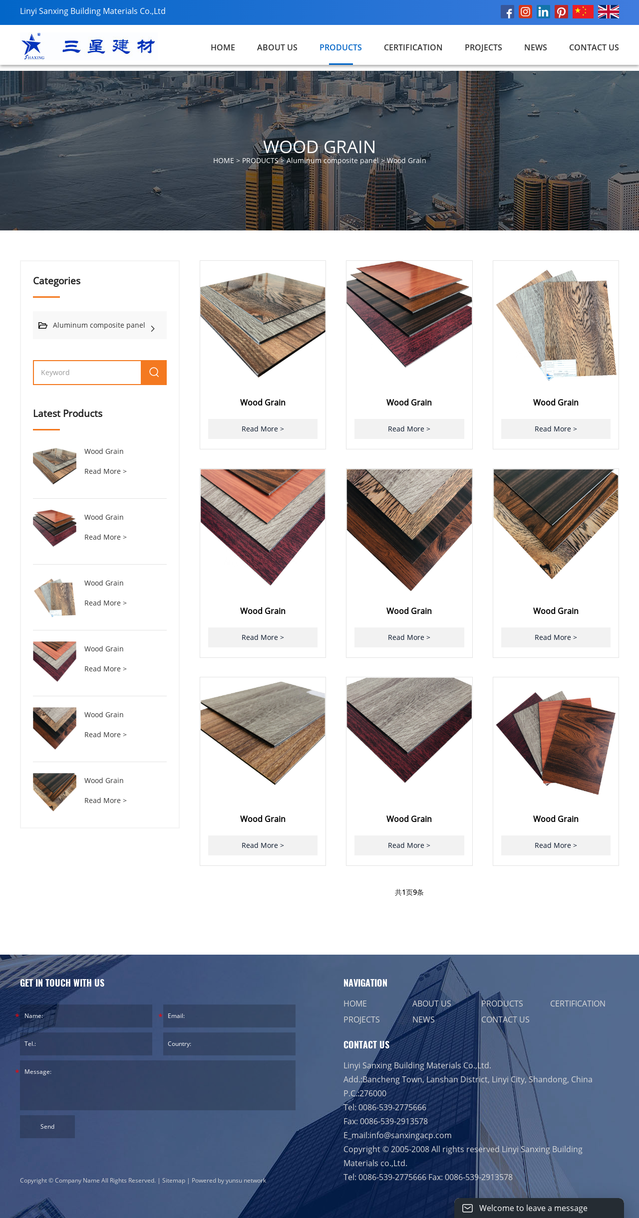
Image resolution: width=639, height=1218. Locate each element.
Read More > (105, 471)
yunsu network (246, 1180)
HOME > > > (319, 161)
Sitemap (173, 1180)
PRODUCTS (341, 47)
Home (223, 47)
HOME (355, 1003)
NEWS (535, 47)
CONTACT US (594, 47)
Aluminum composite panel (333, 160)
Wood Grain (406, 160)
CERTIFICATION (413, 47)
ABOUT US (277, 47)
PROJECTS (483, 47)
